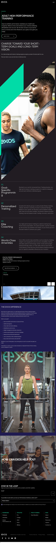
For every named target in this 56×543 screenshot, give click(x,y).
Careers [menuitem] (47, 522)
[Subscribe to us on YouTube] (12, 538)
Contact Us (9, 475)
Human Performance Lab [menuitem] (7, 521)
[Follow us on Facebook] (2, 538)
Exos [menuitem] (46, 512)
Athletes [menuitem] (19, 512)
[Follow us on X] (5, 538)
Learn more (9, 36)
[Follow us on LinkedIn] (15, 538)
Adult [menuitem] (18, 520)
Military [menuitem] (18, 525)
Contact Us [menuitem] (48, 525)
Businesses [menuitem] (6, 512)
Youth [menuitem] (18, 522)
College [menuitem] (18, 517)
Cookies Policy (50, 534)
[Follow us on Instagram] (9, 538)
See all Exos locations (11, 268)
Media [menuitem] (46, 517)
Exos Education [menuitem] (34, 515)
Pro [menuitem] (18, 515)
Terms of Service (33, 534)
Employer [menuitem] (5, 515)
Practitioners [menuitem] (35, 512)
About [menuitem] (46, 515)
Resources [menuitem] (47, 520)
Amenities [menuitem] (5, 517)
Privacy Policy (41, 534)
